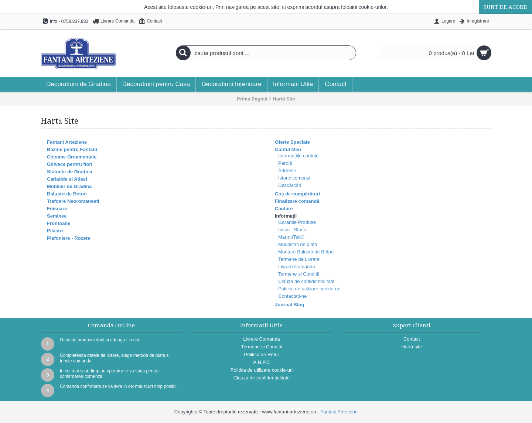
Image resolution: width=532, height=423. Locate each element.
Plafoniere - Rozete (68, 238)
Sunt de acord (506, 7)
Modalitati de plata (297, 244)
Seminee (56, 216)
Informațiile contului (299, 155)
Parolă (285, 163)
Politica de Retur (261, 354)
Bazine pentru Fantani (72, 149)
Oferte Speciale (292, 142)
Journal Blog (289, 304)
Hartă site (412, 346)
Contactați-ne (292, 296)
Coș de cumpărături (297, 194)
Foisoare (57, 208)
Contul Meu (288, 149)
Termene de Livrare (299, 259)
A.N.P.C (261, 362)
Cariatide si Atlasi (67, 179)
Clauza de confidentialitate (306, 281)
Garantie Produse (297, 222)
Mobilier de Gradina (69, 186)
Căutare (284, 208)
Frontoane (59, 223)
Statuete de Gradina (69, 171)
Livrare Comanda (296, 266)
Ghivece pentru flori (69, 164)
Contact (411, 339)
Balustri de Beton (67, 194)
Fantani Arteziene (67, 142)
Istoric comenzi (294, 178)
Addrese (287, 170)
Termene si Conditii (298, 274)
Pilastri (55, 230)
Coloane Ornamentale (71, 157)
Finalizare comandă (297, 201)
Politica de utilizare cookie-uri (309, 288)
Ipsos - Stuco (292, 229)
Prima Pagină (252, 99)
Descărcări (289, 185)
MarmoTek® (291, 237)
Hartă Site (284, 99)
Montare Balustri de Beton (306, 252)
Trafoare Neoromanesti (73, 201)
